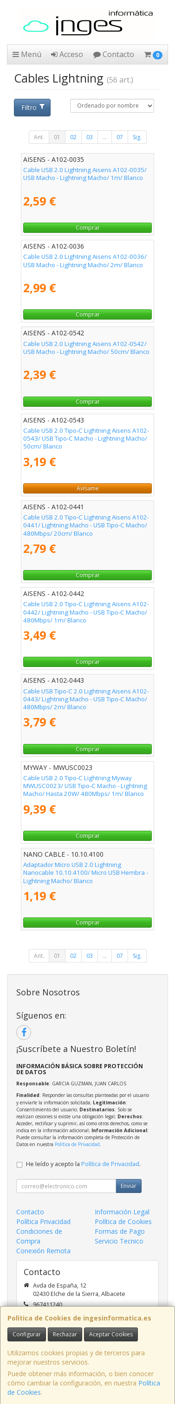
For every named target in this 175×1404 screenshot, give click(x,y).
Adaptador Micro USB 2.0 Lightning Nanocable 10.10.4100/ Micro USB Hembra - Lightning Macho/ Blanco (85, 872)
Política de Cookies (123, 1221)
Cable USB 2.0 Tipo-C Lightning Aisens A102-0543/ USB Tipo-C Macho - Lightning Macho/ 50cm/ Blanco (86, 438)
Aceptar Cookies (111, 1334)
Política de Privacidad (77, 1144)
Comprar (88, 227)
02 (73, 137)
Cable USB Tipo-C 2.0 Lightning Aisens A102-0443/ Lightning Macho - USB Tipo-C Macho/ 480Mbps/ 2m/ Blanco (86, 699)
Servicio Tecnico (119, 1241)
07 (120, 137)
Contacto (113, 54)
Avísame (88, 488)
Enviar (128, 1186)
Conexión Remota (43, 1250)
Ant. (39, 137)
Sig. (137, 137)
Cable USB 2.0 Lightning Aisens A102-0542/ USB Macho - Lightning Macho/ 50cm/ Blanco (86, 348)
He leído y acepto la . (83, 1164)
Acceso (67, 54)
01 (57, 137)
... (105, 137)
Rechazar (65, 1334)
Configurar (27, 1334)
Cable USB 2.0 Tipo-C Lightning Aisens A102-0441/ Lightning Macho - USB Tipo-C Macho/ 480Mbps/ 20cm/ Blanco (86, 525)
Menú (27, 54)
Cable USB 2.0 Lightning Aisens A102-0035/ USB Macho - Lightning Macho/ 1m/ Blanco (85, 174)
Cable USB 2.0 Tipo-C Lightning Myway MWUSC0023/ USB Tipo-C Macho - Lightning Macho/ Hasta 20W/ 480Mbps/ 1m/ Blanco (85, 786)
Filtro (33, 107)
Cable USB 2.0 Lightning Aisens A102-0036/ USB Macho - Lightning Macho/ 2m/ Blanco (85, 260)
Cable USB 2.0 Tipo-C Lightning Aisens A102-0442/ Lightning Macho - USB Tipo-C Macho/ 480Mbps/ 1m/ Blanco (86, 612)
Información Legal (122, 1211)
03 (89, 137)
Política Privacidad (43, 1221)
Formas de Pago (120, 1231)
